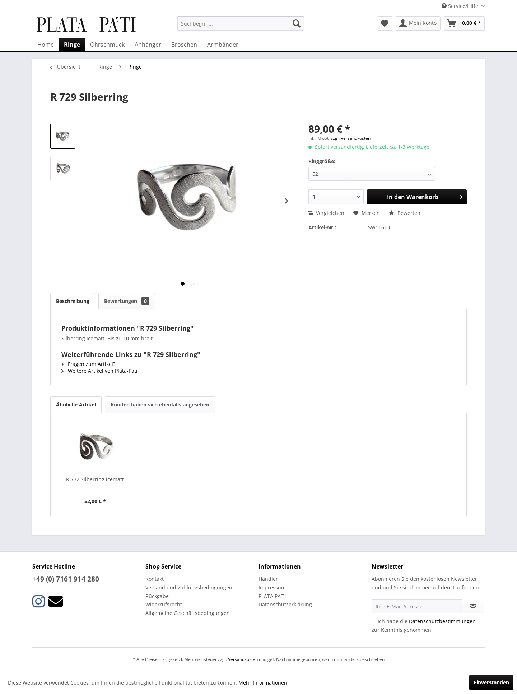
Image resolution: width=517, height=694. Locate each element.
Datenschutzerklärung (285, 604)
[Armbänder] (222, 44)
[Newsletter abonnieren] (473, 606)
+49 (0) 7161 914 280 (65, 579)
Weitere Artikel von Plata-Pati (99, 370)
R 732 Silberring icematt (95, 479)
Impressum (272, 587)
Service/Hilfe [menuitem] (461, 6)
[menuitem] (240, 23)
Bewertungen (126, 301)
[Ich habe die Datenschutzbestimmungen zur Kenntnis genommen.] (374, 621)
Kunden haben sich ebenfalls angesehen (160, 404)
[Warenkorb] (464, 23)
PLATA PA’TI (272, 596)
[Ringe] (72, 44)
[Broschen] (184, 44)
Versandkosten (243, 659)
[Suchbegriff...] (240, 23)
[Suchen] (296, 23)
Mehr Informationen (262, 682)
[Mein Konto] (418, 23)
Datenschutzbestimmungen (442, 621)
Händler (268, 578)
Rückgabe (157, 596)
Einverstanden (491, 682)
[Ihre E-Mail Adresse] (417, 606)
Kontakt (154, 578)
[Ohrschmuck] (107, 44)
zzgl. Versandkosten (351, 138)
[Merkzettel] (384, 23)
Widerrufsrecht (163, 604)
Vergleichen (326, 213)
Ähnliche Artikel (76, 404)
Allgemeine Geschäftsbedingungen (187, 613)
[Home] (45, 44)
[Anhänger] (148, 44)
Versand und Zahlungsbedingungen (188, 587)
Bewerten (404, 213)
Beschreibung (72, 301)
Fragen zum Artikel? (88, 363)
